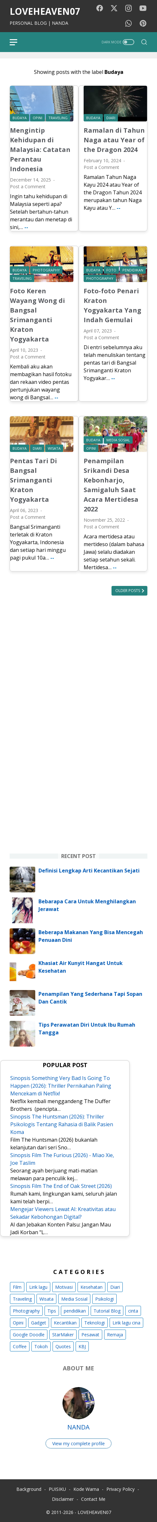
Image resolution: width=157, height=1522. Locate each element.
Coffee (20, 1346)
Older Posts (128, 590)
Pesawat (90, 1335)
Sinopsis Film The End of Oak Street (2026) (61, 1186)
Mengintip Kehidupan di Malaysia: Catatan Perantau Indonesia (40, 149)
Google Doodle (29, 1335)
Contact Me (93, 1499)
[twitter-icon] (114, 8)
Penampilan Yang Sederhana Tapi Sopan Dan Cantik (90, 997)
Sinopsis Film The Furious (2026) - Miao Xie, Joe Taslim (62, 1159)
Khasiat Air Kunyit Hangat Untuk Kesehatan (80, 967)
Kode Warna (86, 1489)
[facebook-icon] (99, 8)
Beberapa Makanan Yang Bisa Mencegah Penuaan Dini (90, 936)
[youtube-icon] (142, 8)
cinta (133, 1311)
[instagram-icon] (128, 8)
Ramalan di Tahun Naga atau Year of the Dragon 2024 (114, 140)
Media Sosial (74, 1299)
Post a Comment (27, 186)
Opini (18, 1323)
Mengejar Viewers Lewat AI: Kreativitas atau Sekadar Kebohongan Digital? (63, 1213)
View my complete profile (78, 1443)
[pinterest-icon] (142, 23)
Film (17, 1287)
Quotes (63, 1346)
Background (28, 1489)
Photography (26, 1311)
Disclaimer (63, 1499)
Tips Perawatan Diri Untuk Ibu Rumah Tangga (86, 1028)
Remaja (115, 1335)
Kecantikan (65, 1323)
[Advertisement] (78, 684)
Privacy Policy (120, 1489)
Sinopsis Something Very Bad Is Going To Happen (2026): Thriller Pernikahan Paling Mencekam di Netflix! (60, 1086)
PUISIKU (57, 1489)
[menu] (17, 42)
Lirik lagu (38, 1287)
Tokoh (41, 1346)
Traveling (22, 1299)
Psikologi (104, 1299)
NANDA (78, 1427)
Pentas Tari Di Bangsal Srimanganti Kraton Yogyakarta (33, 480)
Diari (115, 1287)
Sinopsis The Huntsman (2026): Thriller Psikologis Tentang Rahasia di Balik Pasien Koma (61, 1124)
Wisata (46, 1299)
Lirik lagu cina (126, 1323)
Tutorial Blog (107, 1311)
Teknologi (94, 1323)
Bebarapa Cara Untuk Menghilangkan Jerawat (87, 905)
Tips (51, 1311)
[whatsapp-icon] (128, 23)
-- (26, 227)
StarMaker (63, 1335)
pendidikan (75, 1311)
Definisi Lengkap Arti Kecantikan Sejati (89, 870)
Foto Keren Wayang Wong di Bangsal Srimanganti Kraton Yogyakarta (37, 315)
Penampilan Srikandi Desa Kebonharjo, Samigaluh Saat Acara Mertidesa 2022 (111, 484)
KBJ (82, 1346)
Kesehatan (91, 1287)
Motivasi (64, 1287)
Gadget (38, 1323)
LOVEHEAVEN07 (45, 11)
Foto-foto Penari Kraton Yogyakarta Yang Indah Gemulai (112, 305)
